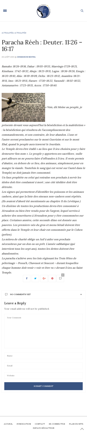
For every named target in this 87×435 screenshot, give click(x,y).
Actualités (7, 33)
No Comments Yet (18, 294)
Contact (40, 424)
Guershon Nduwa (26, 57)
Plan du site (76, 424)
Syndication (24, 424)
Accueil (8, 424)
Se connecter (57, 424)
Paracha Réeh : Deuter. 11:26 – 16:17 (42, 45)
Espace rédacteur (43, 428)
